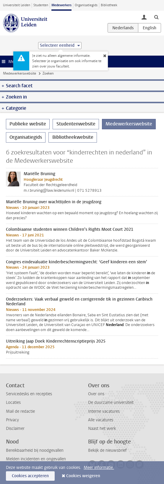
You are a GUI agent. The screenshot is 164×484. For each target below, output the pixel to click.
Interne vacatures (104, 411)
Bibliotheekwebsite (72, 137)
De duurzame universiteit (111, 402)
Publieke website (27, 124)
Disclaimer (15, 428)
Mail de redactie (20, 411)
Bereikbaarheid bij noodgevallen (35, 450)
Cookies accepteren (30, 476)
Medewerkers (61, 5)
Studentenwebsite (75, 124)
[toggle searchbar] (156, 17)
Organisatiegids (86, 5)
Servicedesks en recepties (29, 394)
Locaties (13, 402)
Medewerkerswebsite (19, 73)
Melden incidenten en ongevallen (36, 459)
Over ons (96, 394)
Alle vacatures (100, 420)
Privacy (12, 420)
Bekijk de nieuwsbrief (107, 450)
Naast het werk (102, 428)
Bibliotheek (109, 5)
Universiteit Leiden (16, 5)
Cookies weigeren (83, 476)
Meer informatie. (99, 467)
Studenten (40, 5)
